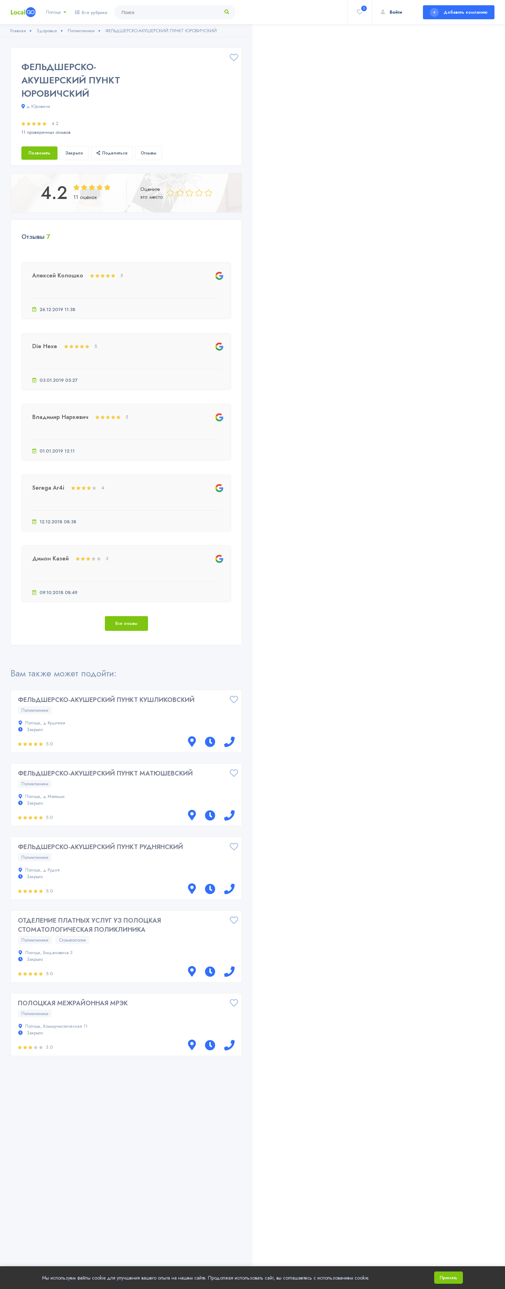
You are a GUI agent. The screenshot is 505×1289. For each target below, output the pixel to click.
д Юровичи (35, 106)
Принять (448, 1277)
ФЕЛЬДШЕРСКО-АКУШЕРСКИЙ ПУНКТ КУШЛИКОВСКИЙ (106, 699)
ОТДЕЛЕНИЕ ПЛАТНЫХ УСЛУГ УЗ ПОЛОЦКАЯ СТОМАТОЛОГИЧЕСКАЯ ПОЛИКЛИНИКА (89, 925)
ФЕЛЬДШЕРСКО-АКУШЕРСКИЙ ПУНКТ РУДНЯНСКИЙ (100, 847)
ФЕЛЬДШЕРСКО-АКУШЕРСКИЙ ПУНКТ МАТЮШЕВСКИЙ (105, 773)
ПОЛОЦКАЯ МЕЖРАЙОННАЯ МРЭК (73, 1003)
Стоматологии (72, 940)
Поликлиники (34, 710)
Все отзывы (126, 623)
